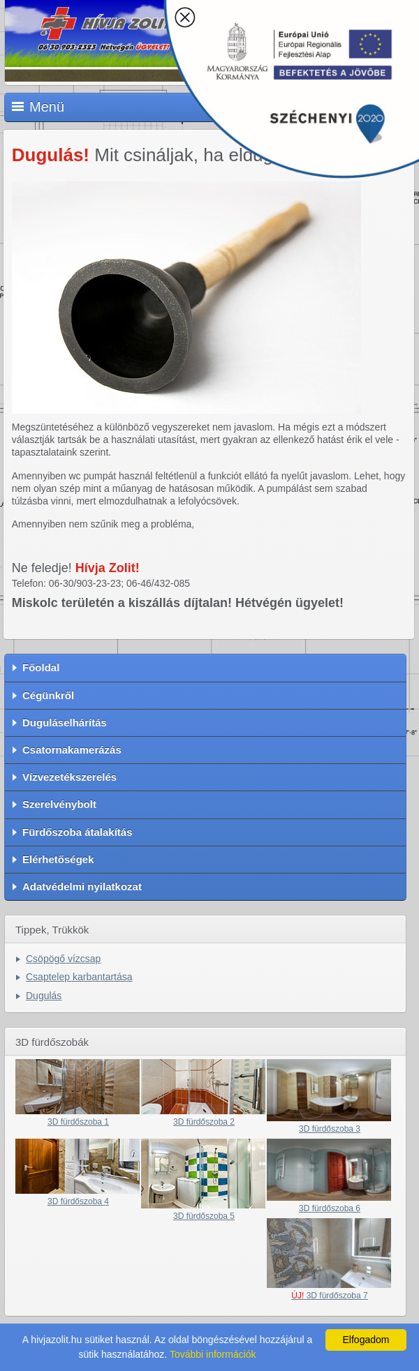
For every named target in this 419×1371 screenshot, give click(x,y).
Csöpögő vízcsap (63, 958)
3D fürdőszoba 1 (78, 1122)
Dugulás (43, 995)
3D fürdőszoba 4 (78, 1201)
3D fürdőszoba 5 (204, 1216)
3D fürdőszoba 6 (329, 1208)
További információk (213, 1354)
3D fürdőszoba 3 (329, 1129)
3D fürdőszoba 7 (329, 1296)
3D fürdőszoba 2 (204, 1122)
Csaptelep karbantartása (79, 976)
